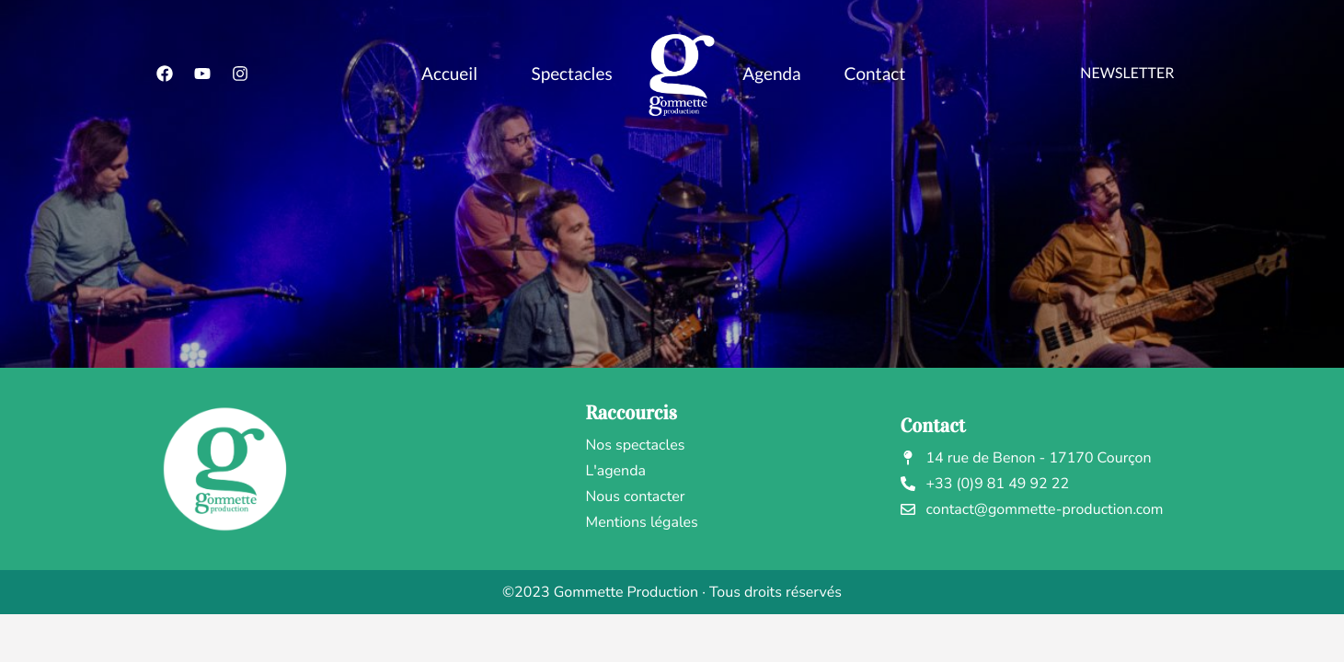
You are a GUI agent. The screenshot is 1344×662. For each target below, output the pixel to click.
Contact (874, 74)
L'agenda (616, 471)
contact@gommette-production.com (1032, 509)
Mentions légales (642, 522)
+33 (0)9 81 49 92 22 (985, 484)
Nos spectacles (635, 445)
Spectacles (572, 74)
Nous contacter (635, 496)
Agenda (771, 74)
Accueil (449, 74)
